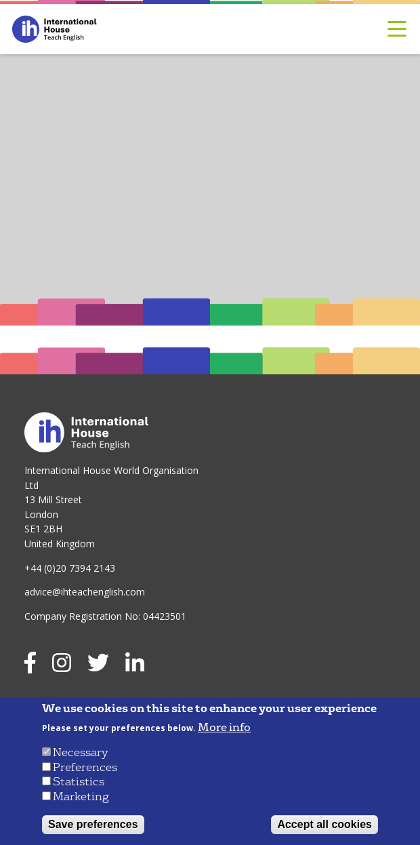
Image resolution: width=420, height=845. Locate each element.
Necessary (80, 752)
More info (224, 728)
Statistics (78, 781)
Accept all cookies (324, 824)
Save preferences (93, 824)
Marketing (81, 796)
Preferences (85, 767)
